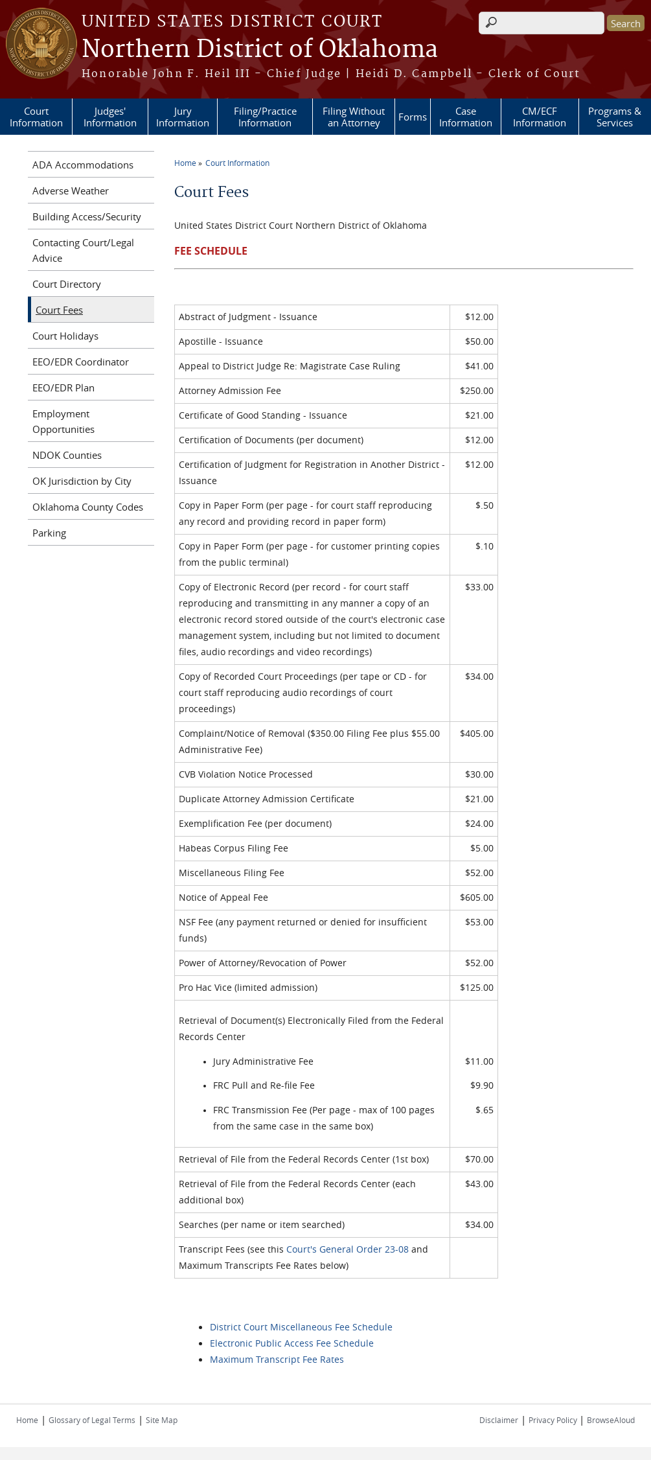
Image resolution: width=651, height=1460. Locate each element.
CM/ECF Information (539, 116)
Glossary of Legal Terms (92, 1420)
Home (185, 162)
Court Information (36, 116)
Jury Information (182, 116)
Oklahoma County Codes (87, 506)
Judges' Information (110, 116)
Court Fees (59, 309)
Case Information (465, 116)
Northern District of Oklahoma (260, 50)
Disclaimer (498, 1420)
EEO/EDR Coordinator (80, 361)
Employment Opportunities (63, 421)
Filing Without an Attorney (354, 116)
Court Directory (66, 283)
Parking (49, 532)
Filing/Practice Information (265, 116)
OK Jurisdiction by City (81, 480)
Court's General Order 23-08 (347, 1249)
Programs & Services (614, 116)
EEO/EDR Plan (63, 387)
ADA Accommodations (82, 164)
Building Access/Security (86, 216)
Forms (412, 116)
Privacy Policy (554, 1420)
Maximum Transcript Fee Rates (277, 1359)
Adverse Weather (70, 190)
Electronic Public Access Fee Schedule (292, 1343)
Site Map (161, 1420)
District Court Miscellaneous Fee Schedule (301, 1327)
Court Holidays (65, 335)
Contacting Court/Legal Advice (83, 250)
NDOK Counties (67, 454)
